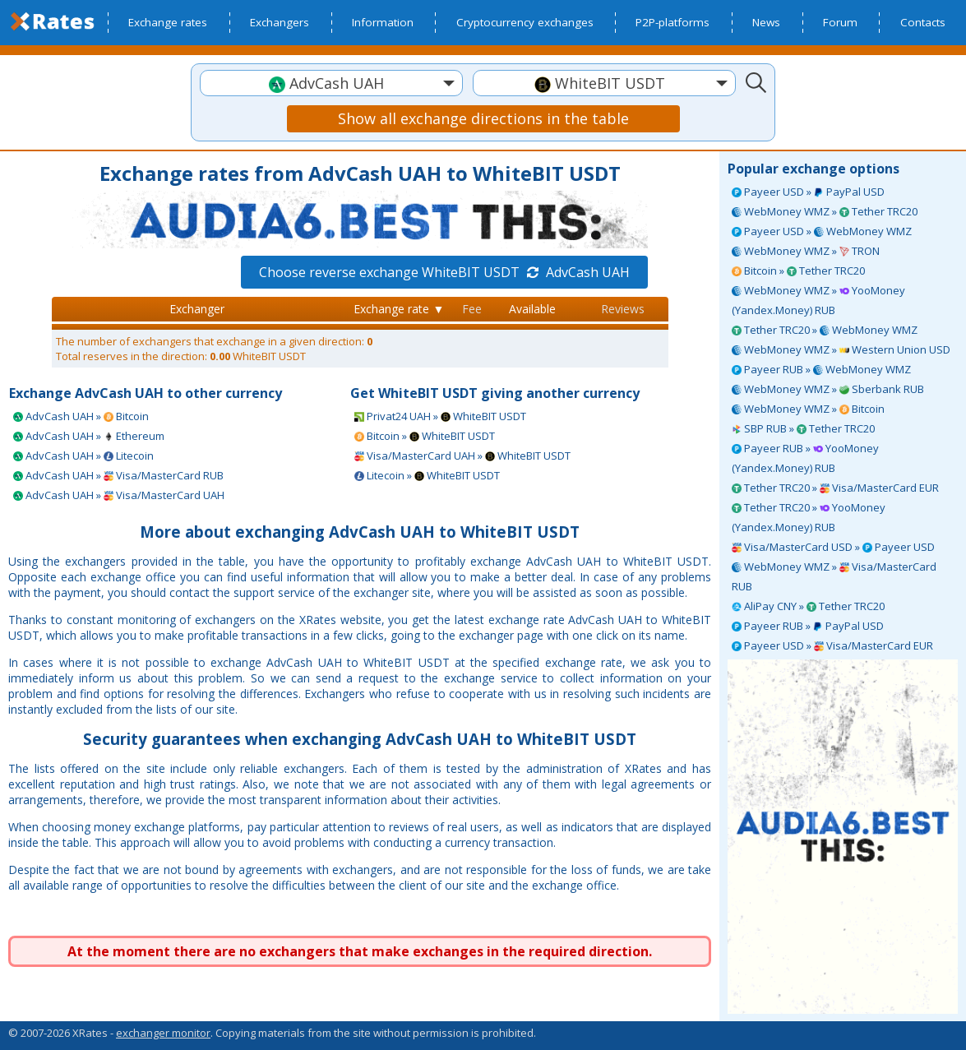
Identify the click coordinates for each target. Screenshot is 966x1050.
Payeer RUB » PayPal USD (808, 625)
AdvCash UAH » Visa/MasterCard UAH (118, 495)
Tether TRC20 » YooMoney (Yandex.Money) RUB (808, 517)
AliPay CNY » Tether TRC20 (808, 606)
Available (532, 309)
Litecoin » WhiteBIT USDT (427, 475)
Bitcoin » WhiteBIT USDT (424, 435)
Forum (840, 22)
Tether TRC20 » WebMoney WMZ (824, 329)
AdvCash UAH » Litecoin (83, 455)
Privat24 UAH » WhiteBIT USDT (440, 416)
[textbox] (331, 83)
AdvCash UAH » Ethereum (88, 435)
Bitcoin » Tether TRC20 (798, 270)
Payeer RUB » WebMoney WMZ (821, 369)
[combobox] (331, 83)
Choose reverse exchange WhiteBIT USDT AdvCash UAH (444, 272)
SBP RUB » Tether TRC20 (803, 428)
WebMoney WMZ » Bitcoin (808, 408)
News (766, 22)
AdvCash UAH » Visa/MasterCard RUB (118, 475)
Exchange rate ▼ (399, 309)
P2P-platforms (672, 22)
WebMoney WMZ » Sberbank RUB (828, 389)
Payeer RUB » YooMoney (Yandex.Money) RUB (805, 458)
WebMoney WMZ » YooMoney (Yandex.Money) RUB (818, 300)
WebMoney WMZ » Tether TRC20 (824, 211)
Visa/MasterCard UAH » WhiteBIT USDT (462, 455)
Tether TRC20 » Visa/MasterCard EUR (835, 487)
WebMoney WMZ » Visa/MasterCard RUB (834, 576)
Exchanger (196, 309)
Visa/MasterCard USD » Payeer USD (833, 546)
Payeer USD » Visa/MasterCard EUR (832, 645)
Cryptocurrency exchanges (525, 22)
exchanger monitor (163, 1032)
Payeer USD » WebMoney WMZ (822, 231)
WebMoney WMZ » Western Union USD (841, 349)
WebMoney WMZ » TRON (806, 250)
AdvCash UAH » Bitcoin (81, 416)
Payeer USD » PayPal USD (808, 191)
